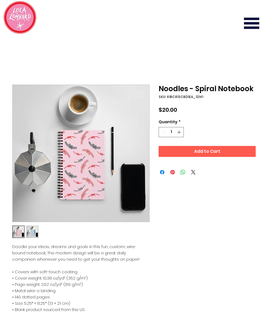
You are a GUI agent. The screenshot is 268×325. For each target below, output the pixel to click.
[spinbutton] (171, 132)
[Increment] (179, 132)
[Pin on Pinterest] (172, 172)
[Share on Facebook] (162, 172)
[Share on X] (193, 172)
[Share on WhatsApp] (183, 172)
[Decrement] (162, 132)
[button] (251, 23)
